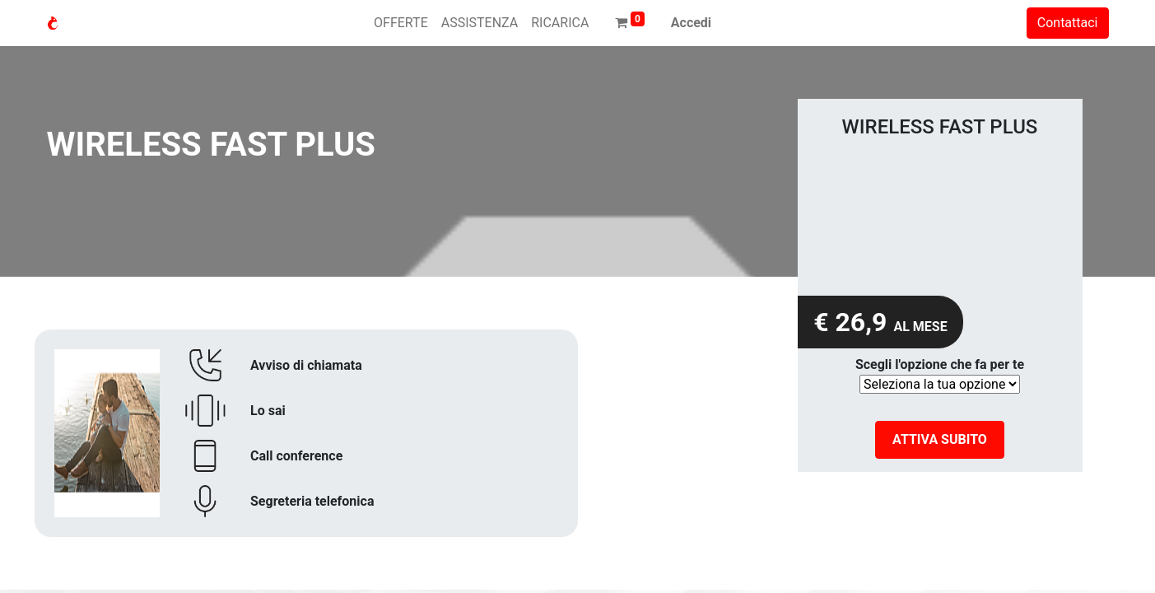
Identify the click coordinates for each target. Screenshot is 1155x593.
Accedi (691, 22)
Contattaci (1067, 22)
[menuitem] (401, 23)
